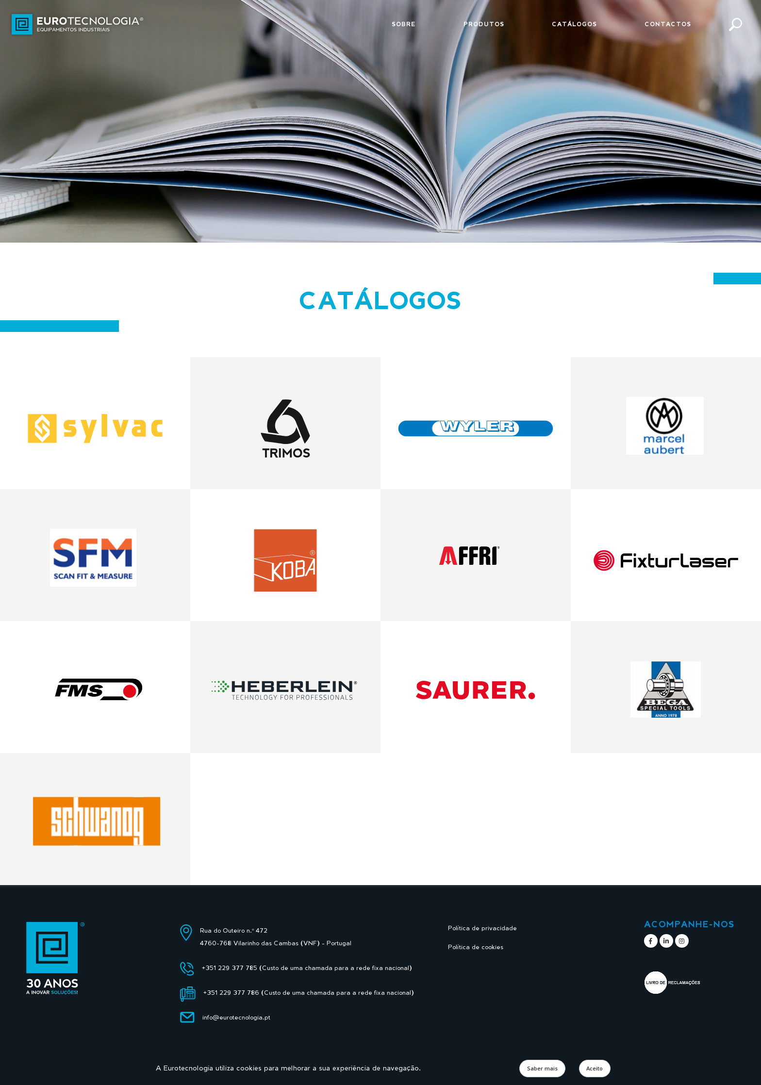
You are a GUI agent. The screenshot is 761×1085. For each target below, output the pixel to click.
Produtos (483, 24)
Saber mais (542, 1068)
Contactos (668, 24)
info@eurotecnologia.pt (236, 1017)
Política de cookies (475, 947)
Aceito (594, 1068)
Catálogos (574, 24)
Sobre (404, 24)
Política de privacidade (482, 928)
